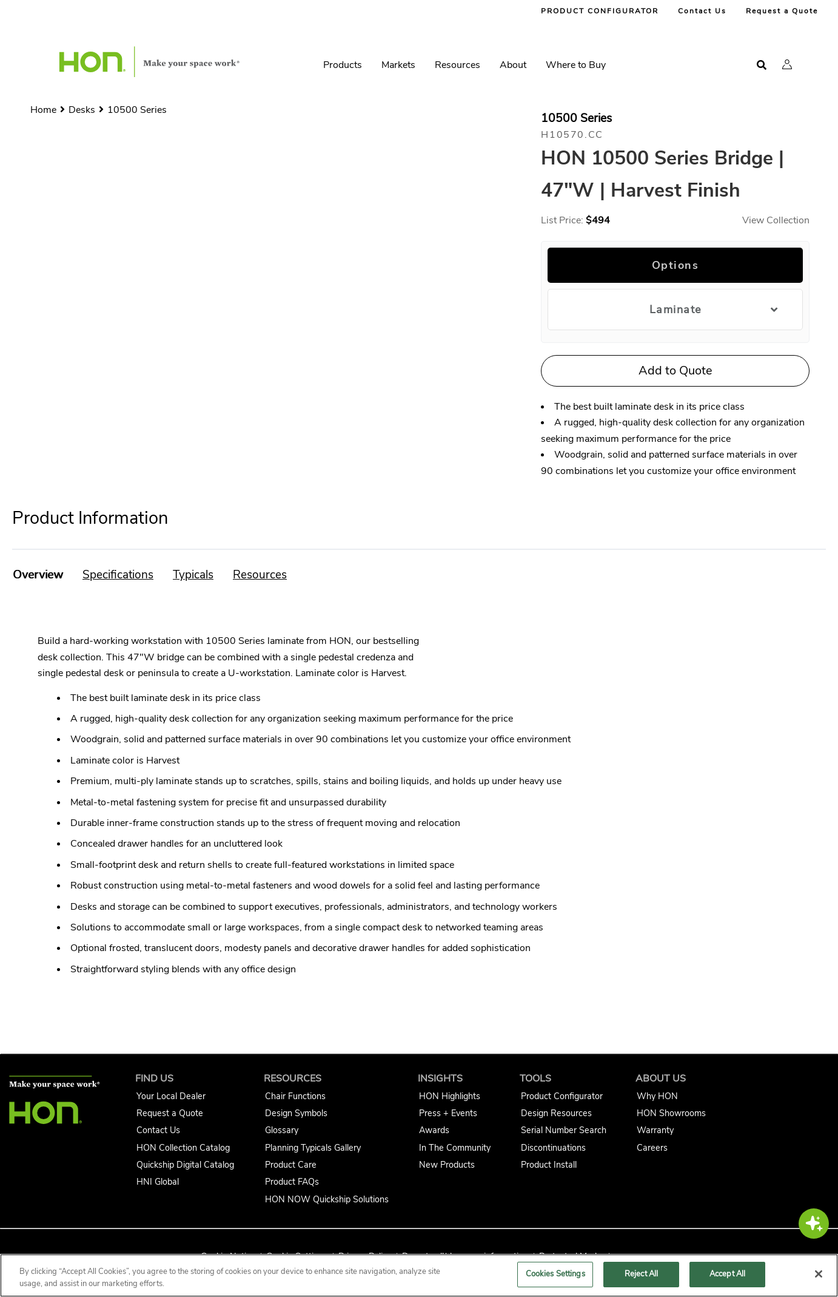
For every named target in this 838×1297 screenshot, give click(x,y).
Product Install (549, 1165)
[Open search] (761, 65)
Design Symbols (296, 1113)
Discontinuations (553, 1148)
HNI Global (157, 1182)
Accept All (727, 1273)
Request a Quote (782, 11)
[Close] (818, 1274)
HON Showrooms (671, 1113)
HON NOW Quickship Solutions (327, 1199)
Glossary (281, 1130)
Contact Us (702, 11)
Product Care (291, 1165)
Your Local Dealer (171, 1096)
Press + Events (448, 1113)
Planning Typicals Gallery (313, 1148)
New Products (447, 1165)
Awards (434, 1130)
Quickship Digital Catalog (185, 1165)
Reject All (641, 1273)
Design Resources (556, 1113)
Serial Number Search (563, 1130)
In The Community (455, 1148)
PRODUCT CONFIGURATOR (600, 11)
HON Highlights (449, 1096)
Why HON (657, 1096)
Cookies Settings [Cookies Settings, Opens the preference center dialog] (555, 1273)
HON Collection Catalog (183, 1148)
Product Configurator (562, 1096)
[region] (419, 1275)
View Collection (776, 220)
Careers (652, 1148)
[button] (787, 64)
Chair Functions (295, 1096)
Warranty (655, 1130)
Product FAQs (292, 1182)
